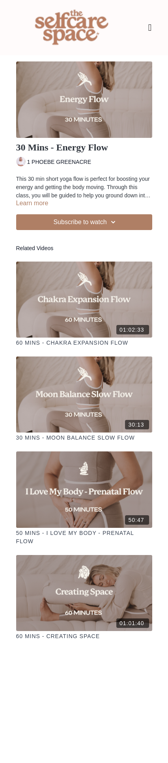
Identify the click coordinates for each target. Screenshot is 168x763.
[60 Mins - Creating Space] (84, 636)
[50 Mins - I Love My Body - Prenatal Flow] (84, 537)
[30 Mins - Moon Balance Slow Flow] (84, 438)
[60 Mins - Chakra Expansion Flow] (84, 343)
